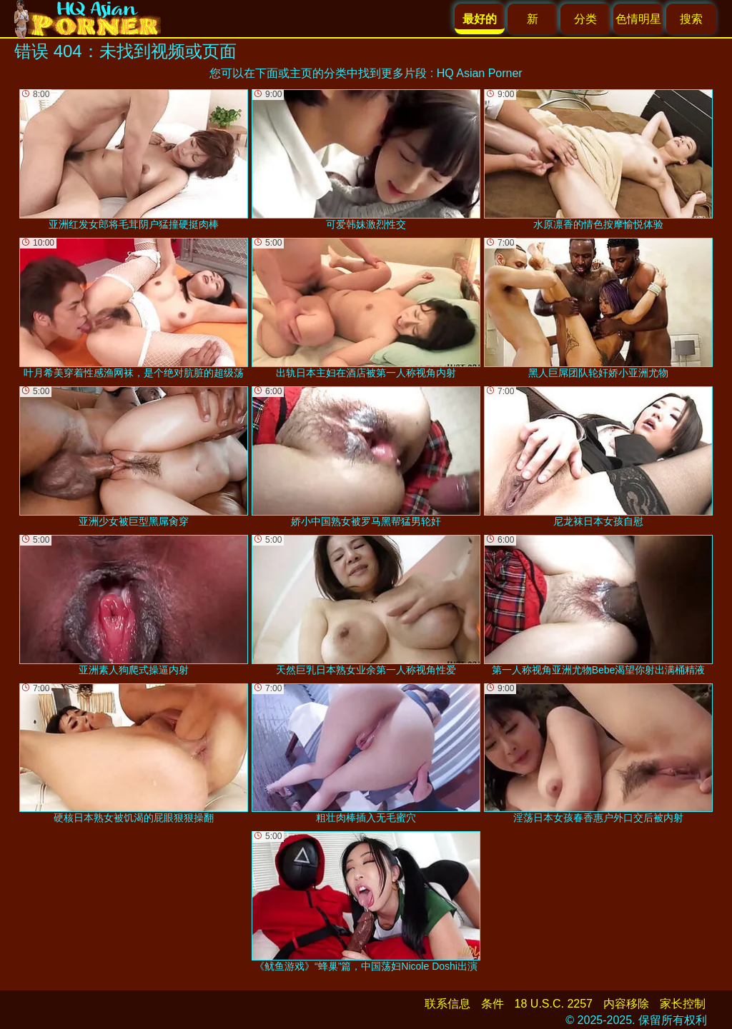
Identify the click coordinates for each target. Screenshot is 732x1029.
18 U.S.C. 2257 (554, 1004)
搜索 (691, 19)
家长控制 (683, 1004)
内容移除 (626, 1004)
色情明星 (638, 19)
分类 (585, 19)
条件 (492, 1004)
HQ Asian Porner (480, 73)
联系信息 (447, 1004)
